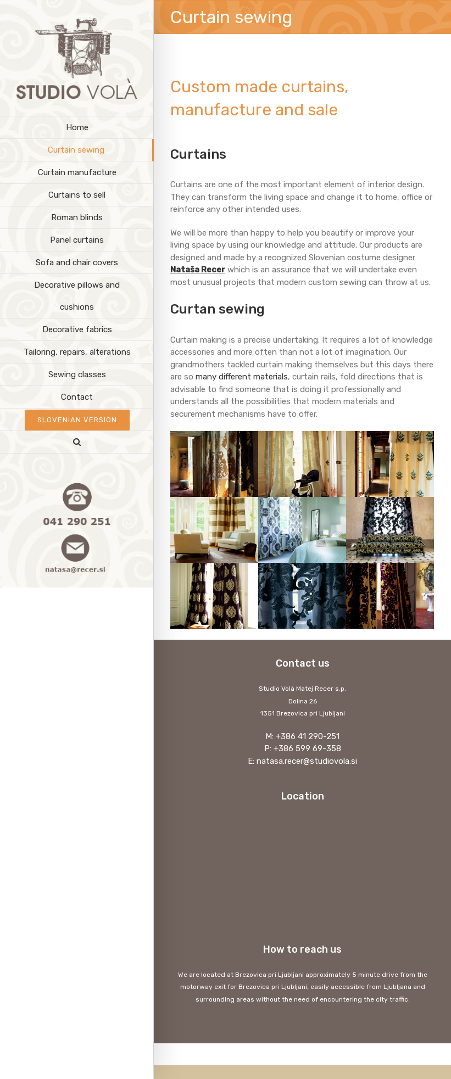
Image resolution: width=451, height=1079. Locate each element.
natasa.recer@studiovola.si (307, 761)
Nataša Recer (197, 270)
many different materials (242, 377)
